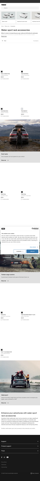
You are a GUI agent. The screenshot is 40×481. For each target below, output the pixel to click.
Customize (19, 251)
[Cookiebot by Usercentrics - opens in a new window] (32, 229)
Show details (33, 247)
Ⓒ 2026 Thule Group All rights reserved (9, 473)
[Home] (7, 4)
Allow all (32, 251)
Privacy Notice (4, 462)
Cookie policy (3, 464)
